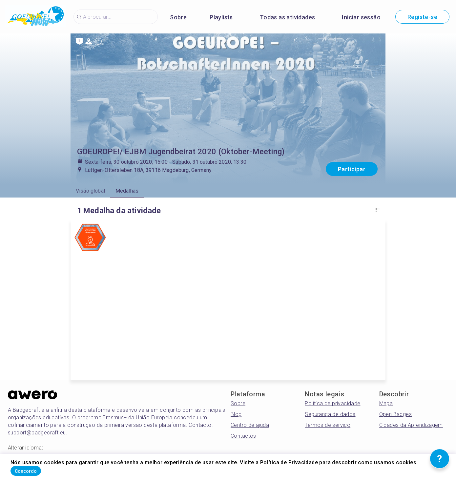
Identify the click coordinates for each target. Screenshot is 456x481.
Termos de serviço (327, 425)
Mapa (386, 403)
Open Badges (395, 414)
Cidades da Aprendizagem (411, 425)
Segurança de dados (330, 414)
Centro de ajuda (250, 425)
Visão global (90, 191)
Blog (236, 414)
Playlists (221, 17)
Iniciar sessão (361, 17)
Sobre (178, 17)
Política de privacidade (332, 403)
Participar (351, 169)
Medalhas (126, 191)
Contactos (243, 436)
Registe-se (422, 16)
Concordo (36, 469)
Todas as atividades (287, 17)
